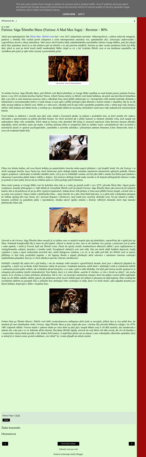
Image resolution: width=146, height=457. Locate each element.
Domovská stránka (68, 444)
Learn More (69, 14)
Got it (81, 14)
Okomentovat (8, 433)
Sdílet (6, 420)
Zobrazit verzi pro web (68, 449)
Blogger (79, 454)
